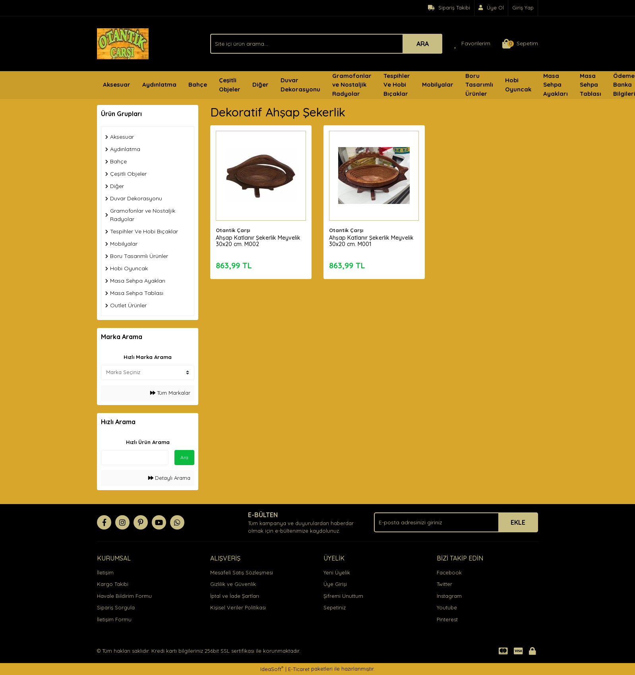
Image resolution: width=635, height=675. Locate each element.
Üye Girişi (335, 584)
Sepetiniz (334, 607)
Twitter (444, 584)
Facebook (449, 572)
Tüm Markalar (170, 393)
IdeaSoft (271, 668)
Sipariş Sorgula (116, 607)
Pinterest (447, 619)
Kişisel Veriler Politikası (238, 607)
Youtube (447, 607)
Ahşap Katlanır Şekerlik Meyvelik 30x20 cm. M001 (371, 240)
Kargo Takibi (112, 584)
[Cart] (520, 43)
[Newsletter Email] (456, 522)
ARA (422, 44)
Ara (184, 457)
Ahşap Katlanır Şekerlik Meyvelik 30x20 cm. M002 (258, 240)
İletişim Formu (114, 619)
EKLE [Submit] (518, 522)
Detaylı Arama (169, 478)
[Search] (326, 44)
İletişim (105, 572)
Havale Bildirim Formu (124, 596)
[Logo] (123, 43)
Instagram (449, 596)
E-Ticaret (299, 669)
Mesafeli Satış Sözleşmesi (241, 572)
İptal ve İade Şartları (234, 596)
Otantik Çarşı (233, 230)
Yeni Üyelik (336, 572)
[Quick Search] (134, 457)
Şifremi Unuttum (343, 596)
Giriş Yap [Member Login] (523, 7)
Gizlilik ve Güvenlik (233, 584)
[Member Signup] (491, 8)
